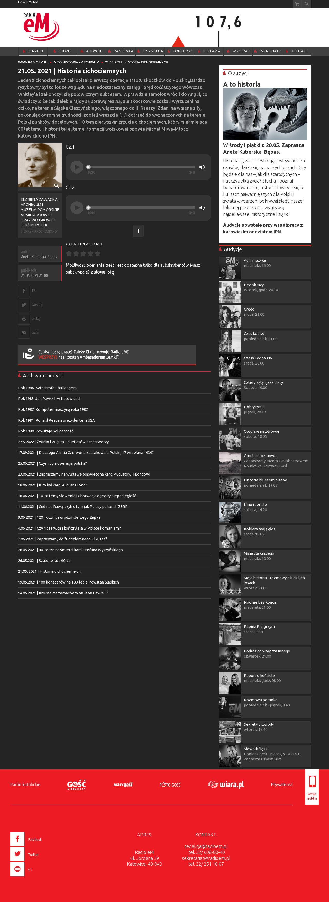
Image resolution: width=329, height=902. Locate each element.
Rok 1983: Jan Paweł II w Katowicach (49, 398)
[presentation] (37, 877)
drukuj (36, 318)
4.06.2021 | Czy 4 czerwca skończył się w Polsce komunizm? (69, 528)
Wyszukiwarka (306, 4)
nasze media (28, 1)
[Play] (76, 167)
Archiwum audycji (43, 375)
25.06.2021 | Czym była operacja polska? (52, 463)
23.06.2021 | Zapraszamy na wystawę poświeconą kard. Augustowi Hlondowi (84, 474)
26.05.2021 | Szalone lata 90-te (44, 560)
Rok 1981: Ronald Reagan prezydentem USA (56, 420)
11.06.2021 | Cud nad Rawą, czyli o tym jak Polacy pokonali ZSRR (73, 506)
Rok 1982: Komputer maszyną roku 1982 (53, 409)
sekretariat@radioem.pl (206, 858)
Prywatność (282, 784)
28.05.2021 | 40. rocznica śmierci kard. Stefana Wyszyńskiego (70, 550)
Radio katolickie (25, 784)
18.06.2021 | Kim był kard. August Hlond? (52, 485)
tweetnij (37, 304)
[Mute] (202, 167)
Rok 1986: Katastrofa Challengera (47, 388)
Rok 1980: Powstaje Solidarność (45, 431)
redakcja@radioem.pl (206, 846)
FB (34, 290)
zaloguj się (102, 271)
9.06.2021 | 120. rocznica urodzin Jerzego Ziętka (59, 517)
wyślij (35, 332)
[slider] (141, 167)
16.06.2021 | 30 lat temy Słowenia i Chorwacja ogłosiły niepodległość (77, 496)
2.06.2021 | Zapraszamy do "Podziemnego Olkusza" (62, 539)
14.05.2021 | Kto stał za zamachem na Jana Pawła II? (63, 593)
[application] (138, 167)
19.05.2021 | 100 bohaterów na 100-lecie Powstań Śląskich (68, 582)
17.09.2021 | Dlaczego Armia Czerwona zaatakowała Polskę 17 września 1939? (86, 452)
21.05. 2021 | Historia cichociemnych (49, 571)
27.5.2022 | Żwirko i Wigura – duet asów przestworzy (63, 442)
